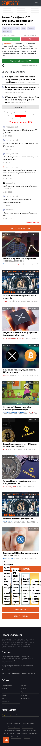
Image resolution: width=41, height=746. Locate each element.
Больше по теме (32, 222)
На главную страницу (20, 615)
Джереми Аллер (9, 558)
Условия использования (12, 730)
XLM (16, 642)
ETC (14, 642)
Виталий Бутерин (10, 412)
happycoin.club (12, 127)
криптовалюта (32, 338)
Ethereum (27, 264)
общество (31, 521)
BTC (20, 375)
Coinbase (34, 558)
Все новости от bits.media (29, 65)
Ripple (17, 28)
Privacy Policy (33, 733)
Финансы (16, 301)
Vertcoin (26, 642)
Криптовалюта (7, 685)
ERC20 (10, 642)
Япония (6, 375)
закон (11, 449)
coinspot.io (10, 183)
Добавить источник (13, 724)
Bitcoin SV (8, 644)
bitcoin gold (16, 646)
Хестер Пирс (23, 412)
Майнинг (24, 688)
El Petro (14, 641)
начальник (26, 301)
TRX (3, 641)
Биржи (4, 695)
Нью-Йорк (12, 338)
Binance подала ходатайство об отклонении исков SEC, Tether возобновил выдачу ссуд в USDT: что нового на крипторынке (19, 172)
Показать (6, 670)
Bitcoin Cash (23, 641)
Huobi (18, 644)
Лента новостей (20, 609)
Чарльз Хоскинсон (10, 264)
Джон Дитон (8, 28)
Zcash (6, 641)
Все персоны (25, 698)
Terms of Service (21, 733)
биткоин (14, 375)
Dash (3, 642)
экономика (32, 375)
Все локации (6, 702)
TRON (26, 639)
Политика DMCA (8, 733)
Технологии (6, 692)
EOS (19, 639)
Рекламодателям (14, 727)
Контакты (27, 737)
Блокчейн (24, 695)
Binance (22, 449)
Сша (20, 264)
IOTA (9, 641)
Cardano (13, 644)
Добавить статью (28, 724)
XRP (24, 28)
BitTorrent (28, 646)
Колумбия (12, 487)
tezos (22, 644)
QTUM (22, 646)
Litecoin (14, 639)
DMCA (6, 740)
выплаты (20, 558)
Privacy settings (16, 737)
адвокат (31, 28)
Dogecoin (4, 646)
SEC (34, 264)
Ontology (27, 644)
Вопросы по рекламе (9, 715)
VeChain (20, 642)
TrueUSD (10, 646)
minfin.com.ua (12, 167)
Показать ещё (20, 107)
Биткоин (24, 685)
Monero (31, 639)
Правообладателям (30, 730)
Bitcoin (4, 639)
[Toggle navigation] (36, 3)
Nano (3, 648)
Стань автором (27, 727)
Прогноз (24, 692)
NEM (6, 642)
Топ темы (5, 698)
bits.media (10, 209)
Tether (29, 641)
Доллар (4, 688)
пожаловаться (20, 116)
